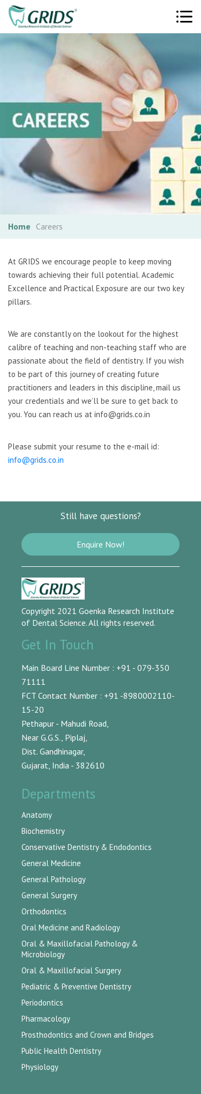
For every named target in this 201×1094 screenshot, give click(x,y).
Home (19, 226)
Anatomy (36, 815)
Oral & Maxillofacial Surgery (71, 970)
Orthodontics (43, 911)
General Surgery (49, 895)
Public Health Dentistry (61, 1051)
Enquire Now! (100, 544)
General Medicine (51, 863)
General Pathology (53, 879)
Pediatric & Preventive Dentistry (76, 986)
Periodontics (42, 1002)
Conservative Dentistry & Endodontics (86, 847)
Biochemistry (43, 831)
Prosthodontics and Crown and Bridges (87, 1035)
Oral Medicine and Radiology (70, 927)
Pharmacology (45, 1019)
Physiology (39, 1067)
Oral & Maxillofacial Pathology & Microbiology (79, 948)
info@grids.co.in (36, 460)
